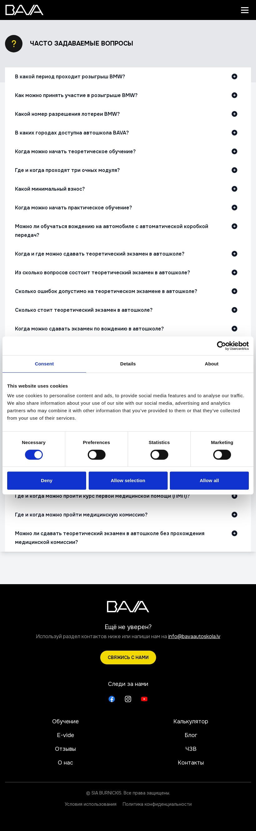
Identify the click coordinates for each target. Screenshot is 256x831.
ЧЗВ (190, 748)
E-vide (65, 735)
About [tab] (212, 363)
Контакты (191, 762)
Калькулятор (190, 721)
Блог (191, 735)
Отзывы (65, 748)
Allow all (209, 480)
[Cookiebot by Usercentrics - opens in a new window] (221, 345)
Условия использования (90, 804)
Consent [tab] (44, 363)
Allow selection (128, 480)
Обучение (65, 721)
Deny (46, 480)
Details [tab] (128, 363)
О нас (65, 762)
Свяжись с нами (128, 657)
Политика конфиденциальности (157, 804)
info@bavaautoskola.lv (194, 636)
